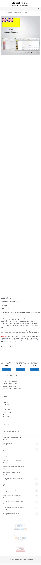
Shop (4, 414)
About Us (5, 402)
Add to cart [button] (7, 369)
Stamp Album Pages (9, 381)
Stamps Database (8, 12)
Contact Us (6, 405)
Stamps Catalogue (8, 384)
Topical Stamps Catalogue (10, 388)
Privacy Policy (7, 412)
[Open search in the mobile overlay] (38, 9)
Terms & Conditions (8, 417)
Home (2, 12)
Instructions (6, 409)
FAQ (4, 407)
